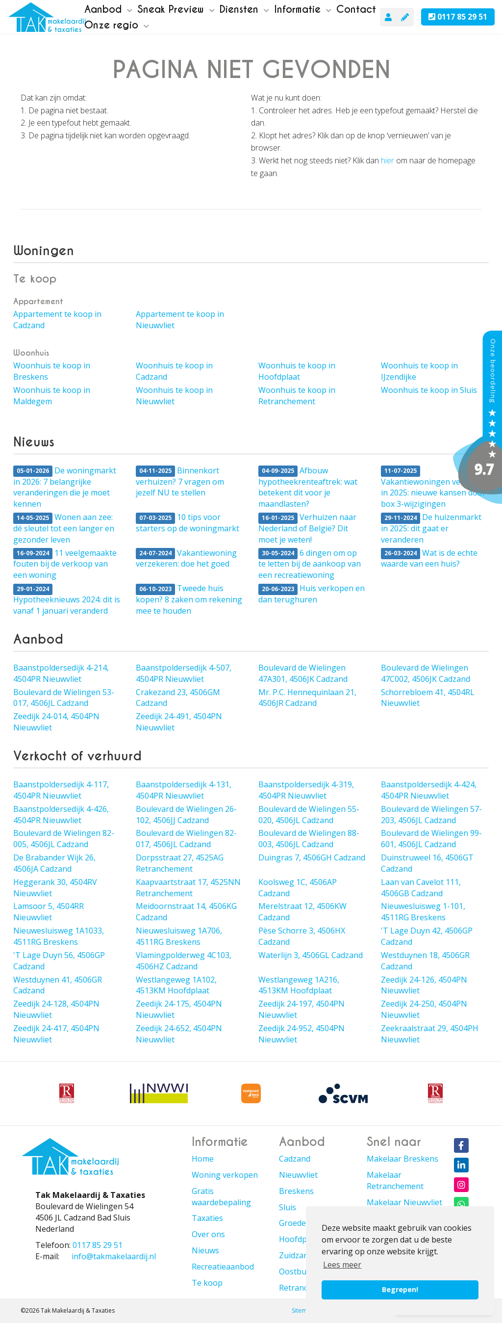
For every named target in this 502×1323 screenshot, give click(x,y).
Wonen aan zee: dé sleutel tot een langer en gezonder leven (63, 528)
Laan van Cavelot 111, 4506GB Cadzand (421, 888)
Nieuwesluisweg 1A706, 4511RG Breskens (179, 936)
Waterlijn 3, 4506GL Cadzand (310, 955)
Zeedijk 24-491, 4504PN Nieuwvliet (179, 722)
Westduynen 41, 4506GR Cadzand (57, 985)
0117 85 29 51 (457, 16)
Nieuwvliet (298, 1174)
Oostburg (297, 1271)
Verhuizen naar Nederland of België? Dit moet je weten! (307, 528)
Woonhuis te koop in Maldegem (51, 396)
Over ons (208, 1234)
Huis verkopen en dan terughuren (311, 594)
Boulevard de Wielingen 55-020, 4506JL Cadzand (308, 815)
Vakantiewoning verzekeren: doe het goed (186, 558)
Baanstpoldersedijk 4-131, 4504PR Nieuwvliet (183, 790)
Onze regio (116, 25)
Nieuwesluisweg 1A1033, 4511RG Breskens (58, 936)
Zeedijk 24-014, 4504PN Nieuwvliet (56, 722)
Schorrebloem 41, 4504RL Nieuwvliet (428, 698)
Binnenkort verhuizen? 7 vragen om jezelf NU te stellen (180, 481)
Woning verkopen (225, 1174)
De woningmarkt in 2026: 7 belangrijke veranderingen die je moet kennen (64, 487)
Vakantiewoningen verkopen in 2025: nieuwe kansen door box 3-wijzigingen (434, 487)
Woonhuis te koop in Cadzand (174, 371)
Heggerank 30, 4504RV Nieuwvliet (55, 888)
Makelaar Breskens (402, 1158)
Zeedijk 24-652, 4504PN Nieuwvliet (179, 1034)
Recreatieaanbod (223, 1266)
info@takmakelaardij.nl (114, 1256)
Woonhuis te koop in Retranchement (296, 396)
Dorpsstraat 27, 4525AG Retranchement (180, 863)
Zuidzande (298, 1255)
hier (387, 160)
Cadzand (294, 1158)
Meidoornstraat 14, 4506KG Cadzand (186, 912)
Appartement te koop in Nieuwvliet (180, 320)
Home (203, 1158)
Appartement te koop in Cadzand (57, 320)
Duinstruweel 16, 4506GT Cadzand (427, 863)
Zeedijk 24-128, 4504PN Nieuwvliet (56, 1009)
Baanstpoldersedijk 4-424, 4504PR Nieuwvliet (429, 790)
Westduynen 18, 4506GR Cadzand (425, 961)
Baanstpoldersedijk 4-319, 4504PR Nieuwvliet (306, 790)
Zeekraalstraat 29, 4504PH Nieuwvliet (429, 1034)
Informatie (302, 9)
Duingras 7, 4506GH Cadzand (311, 857)
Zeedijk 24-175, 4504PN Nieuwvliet (179, 1009)
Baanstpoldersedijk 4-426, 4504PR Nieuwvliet (61, 815)
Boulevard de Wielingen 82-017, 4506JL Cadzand (186, 839)
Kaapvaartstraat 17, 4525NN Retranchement (188, 888)
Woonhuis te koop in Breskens (51, 371)
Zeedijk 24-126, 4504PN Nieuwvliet (424, 985)
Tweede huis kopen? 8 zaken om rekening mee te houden (189, 599)
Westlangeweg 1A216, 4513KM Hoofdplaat (298, 985)
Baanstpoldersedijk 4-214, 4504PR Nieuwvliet (61, 673)
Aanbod (108, 9)
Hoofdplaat (300, 1239)
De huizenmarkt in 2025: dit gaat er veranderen (431, 528)
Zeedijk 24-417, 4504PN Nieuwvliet (56, 1034)
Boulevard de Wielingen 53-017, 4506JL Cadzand (63, 698)
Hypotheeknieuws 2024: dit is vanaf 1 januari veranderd (66, 600)
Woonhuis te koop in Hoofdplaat (296, 371)
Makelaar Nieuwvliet (404, 1202)
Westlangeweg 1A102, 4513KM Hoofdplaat (176, 985)
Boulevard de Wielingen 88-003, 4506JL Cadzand (308, 839)
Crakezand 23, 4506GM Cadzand (178, 698)
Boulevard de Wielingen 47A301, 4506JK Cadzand (303, 673)
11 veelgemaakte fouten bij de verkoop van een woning (65, 564)
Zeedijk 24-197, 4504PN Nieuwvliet (301, 1009)
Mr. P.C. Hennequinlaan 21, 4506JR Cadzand (307, 698)
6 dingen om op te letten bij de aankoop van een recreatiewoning (309, 564)
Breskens (296, 1191)
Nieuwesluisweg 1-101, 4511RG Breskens (423, 912)
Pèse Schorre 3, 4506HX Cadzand (301, 936)
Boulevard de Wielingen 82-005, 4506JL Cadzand (63, 839)
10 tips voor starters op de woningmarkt (187, 523)
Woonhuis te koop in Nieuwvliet (174, 396)
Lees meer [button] (342, 1264)
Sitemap (303, 1310)
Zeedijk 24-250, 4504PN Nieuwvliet (424, 1009)
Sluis (287, 1207)
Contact (356, 9)
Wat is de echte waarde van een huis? (429, 558)
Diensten (244, 9)
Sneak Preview (176, 9)
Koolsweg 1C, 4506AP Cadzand (297, 888)
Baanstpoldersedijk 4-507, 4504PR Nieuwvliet (183, 673)
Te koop (207, 1282)
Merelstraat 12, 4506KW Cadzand (302, 912)
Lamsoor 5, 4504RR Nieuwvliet (48, 912)
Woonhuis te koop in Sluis (429, 390)
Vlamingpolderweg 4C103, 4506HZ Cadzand (183, 961)
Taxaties (207, 1218)
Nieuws (205, 1250)
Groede (292, 1223)
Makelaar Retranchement (395, 1180)
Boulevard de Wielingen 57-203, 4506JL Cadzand (431, 815)
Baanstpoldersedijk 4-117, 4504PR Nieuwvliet (61, 790)
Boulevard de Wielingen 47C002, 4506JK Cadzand (425, 673)
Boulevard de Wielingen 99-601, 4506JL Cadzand (431, 839)
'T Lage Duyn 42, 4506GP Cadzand (427, 936)
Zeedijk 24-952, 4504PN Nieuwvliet (301, 1034)
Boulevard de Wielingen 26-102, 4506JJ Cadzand (186, 815)
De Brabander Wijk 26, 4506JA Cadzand (54, 863)
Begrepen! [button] (400, 1289)
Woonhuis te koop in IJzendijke (419, 371)
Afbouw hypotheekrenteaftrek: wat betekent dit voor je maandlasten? (307, 487)
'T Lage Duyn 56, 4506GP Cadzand (59, 961)
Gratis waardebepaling (221, 1197)
